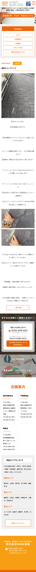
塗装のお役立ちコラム (18, 52)
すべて (18, 35)
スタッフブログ (18, 48)
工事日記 (18, 43)
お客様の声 (18, 39)
